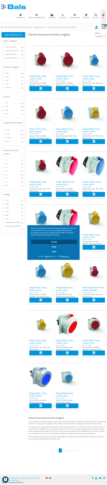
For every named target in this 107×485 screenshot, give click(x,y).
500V (13, 212)
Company (52, 17)
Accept (54, 242)
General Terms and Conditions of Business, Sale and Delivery (20, 478)
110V (13, 201)
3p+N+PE (13, 138)
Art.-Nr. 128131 (60, 398)
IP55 (13, 80)
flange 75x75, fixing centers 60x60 (37, 130)
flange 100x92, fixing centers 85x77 (65, 183)
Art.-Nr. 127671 (34, 292)
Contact (62, 17)
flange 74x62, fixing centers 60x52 (91, 77)
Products (20, 17)
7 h (13, 178)
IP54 (13, 77)
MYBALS (86, 17)
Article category (13, 41)
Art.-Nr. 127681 (60, 81)
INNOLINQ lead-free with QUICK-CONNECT (93, 288)
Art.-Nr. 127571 (34, 81)
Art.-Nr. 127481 (87, 134)
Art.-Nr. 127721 (87, 81)
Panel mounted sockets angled (66, 27)
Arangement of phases (13, 123)
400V (13, 208)
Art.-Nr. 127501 (34, 187)
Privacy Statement (13, 480)
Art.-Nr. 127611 (60, 134)
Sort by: (98, 33)
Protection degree (13, 67)
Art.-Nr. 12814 (60, 345)
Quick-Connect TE (13, 51)
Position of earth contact (13, 152)
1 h (13, 160)
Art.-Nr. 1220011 (34, 134)
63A (13, 110)
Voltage (13, 194)
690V (13, 215)
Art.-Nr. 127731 (87, 292)
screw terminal (13, 54)
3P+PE (13, 134)
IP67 (13, 84)
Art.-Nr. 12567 (60, 187)
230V (13, 204)
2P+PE (13, 130)
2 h (13, 164)
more (54, 252)
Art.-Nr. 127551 (87, 240)
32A (13, 106)
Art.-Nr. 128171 (87, 345)
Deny (54, 247)
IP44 (13, 73)
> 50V (13, 219)
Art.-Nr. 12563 (87, 187)
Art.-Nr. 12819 (33, 398)
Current (13, 96)
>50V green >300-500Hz (13, 228)
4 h (13, 167)
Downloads (75, 17)
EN (103, 17)
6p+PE (13, 141)
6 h (13, 175)
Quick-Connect (13, 47)
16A (13, 103)
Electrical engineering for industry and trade (18, 27)
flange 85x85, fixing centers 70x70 (37, 77)
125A (13, 114)
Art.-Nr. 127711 (34, 345)
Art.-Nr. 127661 (60, 292)
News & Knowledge (36, 17)
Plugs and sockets (39, 27)
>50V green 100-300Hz (13, 222)
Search (96, 17)
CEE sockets (51, 27)
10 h (13, 185)
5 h (13, 171)
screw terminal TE (13, 58)
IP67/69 (13, 88)
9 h (13, 182)
